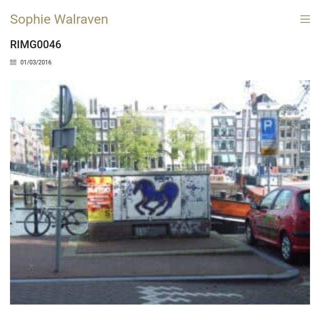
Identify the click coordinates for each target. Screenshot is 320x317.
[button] (305, 19)
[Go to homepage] (59, 19)
